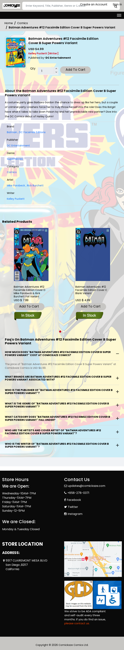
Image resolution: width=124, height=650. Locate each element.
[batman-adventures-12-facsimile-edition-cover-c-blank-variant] (92, 254)
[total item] (48, 71)
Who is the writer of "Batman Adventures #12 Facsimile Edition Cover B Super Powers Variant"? (57, 445)
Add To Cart (75, 69)
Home (8, 23)
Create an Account (91, 4)
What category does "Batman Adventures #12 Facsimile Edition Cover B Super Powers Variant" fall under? (57, 418)
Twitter (73, 507)
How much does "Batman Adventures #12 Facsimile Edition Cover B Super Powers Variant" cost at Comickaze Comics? (58, 353)
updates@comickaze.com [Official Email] (86, 486)
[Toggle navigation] (119, 15)
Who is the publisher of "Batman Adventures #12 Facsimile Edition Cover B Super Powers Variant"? (59, 391)
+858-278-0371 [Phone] (78, 493)
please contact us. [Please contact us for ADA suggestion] (77, 623)
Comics (22, 23)
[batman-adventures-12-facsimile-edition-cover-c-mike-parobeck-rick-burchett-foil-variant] (31, 254)
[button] (60, 331)
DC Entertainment (18, 145)
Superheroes (15, 159)
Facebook (74, 500)
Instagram (75, 514)
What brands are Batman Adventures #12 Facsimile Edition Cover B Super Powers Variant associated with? (58, 378)
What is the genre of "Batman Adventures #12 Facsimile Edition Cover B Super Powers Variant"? (57, 405)
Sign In (115, 4)
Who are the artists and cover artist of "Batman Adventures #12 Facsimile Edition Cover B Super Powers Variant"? (53, 432)
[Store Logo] (11, 6)
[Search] (71, 6)
